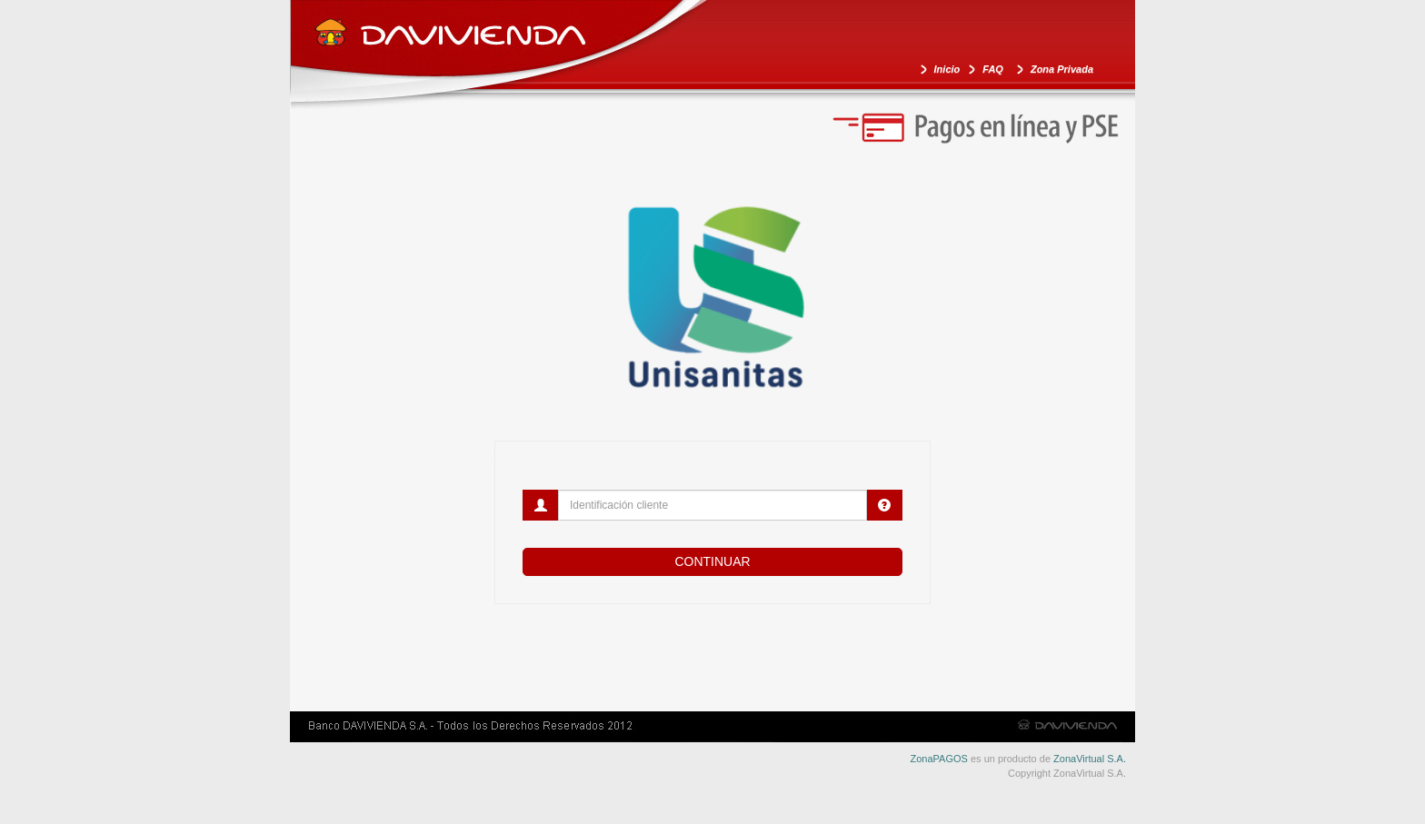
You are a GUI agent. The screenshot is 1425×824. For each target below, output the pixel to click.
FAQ (992, 69)
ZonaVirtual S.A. (1089, 758)
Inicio (947, 69)
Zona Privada (1062, 69)
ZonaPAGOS (939, 758)
